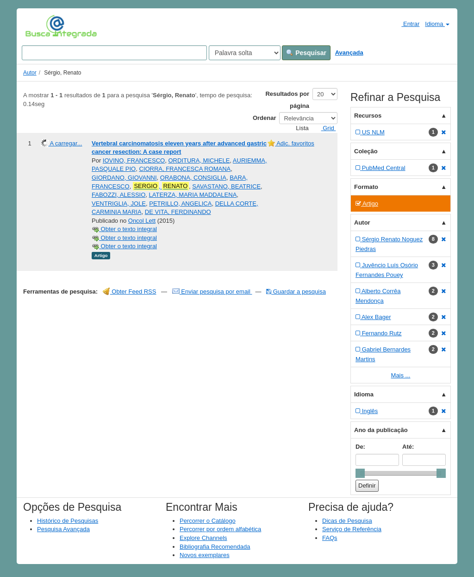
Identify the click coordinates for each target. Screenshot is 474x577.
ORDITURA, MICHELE (199, 160)
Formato (366, 186)
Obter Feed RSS (129, 291)
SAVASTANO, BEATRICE (226, 186)
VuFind (39, 26)
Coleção (366, 151)
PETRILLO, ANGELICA (180, 203)
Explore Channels (203, 537)
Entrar (406, 23)
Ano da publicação (381, 429)
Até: (408, 446)
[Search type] (245, 52)
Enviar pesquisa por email (212, 291)
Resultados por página (287, 99)
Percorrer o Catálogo (208, 520)
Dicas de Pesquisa (347, 520)
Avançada (349, 52)
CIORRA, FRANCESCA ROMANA (185, 168)
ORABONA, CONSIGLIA (193, 177)
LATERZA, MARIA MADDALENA (193, 194)
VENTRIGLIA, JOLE (119, 203)
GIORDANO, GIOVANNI (124, 177)
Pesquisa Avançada (63, 529)
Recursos (367, 115)
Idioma (437, 23)
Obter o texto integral (124, 229)
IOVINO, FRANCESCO (134, 160)
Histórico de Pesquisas (67, 520)
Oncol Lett (142, 220)
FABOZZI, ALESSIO (118, 194)
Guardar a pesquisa (296, 291)
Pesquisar (306, 52)
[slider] (360, 473)
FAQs (329, 537)
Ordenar (264, 117)
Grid (325, 128)
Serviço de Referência (351, 529)
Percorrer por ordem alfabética (220, 529)
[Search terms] (114, 52)
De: (360, 446)
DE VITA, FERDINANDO (178, 211)
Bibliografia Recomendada (215, 546)
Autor (30, 72)
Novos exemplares (205, 555)
